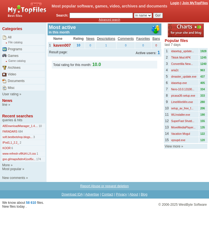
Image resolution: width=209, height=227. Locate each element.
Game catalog (16, 60)
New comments (13, 178)
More (6, 165)
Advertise (92, 194)
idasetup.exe (179, 83)
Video (12, 74)
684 (20, 131)
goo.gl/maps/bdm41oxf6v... (18, 159)
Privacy (121, 194)
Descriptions (106, 39)
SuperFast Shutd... (182, 121)
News (7, 100)
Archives (14, 68)
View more (172, 146)
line (4, 105)
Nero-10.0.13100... (182, 89)
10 (40, 126)
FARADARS (9, 131)
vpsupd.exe (178, 140)
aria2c (175, 70)
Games (13, 56)
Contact (107, 194)
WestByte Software (193, 205)
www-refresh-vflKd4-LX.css (19, 153)
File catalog (15, 42)
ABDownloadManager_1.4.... (20, 126)
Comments (126, 39)
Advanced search (109, 19)
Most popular (11, 169)
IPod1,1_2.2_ (10, 142)
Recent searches (17, 116)
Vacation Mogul (180, 133)
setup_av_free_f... (182, 108)
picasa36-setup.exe (183, 95)
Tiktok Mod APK (181, 57)
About (133, 194)
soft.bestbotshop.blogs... (17, 137)
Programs (15, 49)
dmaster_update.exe (183, 76)
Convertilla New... (182, 63)
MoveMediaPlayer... (183, 127)
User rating (10, 94)
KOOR (6, 148)
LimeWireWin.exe (182, 102)
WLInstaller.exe (180, 114)
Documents (16, 81)
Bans (156, 39)
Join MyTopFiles (195, 3)
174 (38, 159)
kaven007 (62, 45)
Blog (144, 194)
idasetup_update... (182, 51)
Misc (11, 88)
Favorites (143, 39)
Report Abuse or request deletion (104, 186)
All (9, 37)
